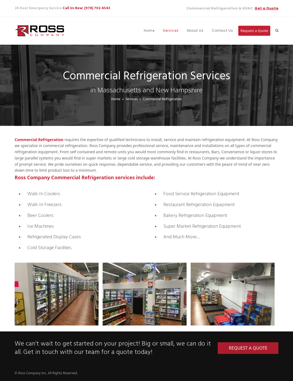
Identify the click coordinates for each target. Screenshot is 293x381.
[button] (276, 31)
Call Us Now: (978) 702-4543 (86, 8)
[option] (55, 294)
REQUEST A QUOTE (248, 348)
